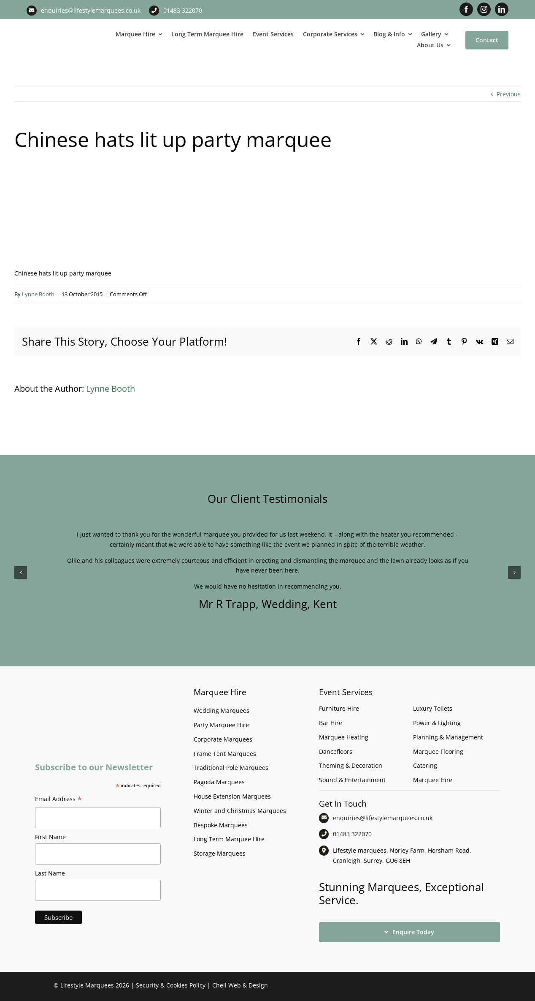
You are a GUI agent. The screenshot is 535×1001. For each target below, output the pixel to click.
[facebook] (466, 9)
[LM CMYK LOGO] (67, 26)
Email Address (58, 800)
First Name (50, 837)
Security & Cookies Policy (170, 985)
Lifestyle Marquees (87, 985)
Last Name (50, 873)
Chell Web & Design (240, 985)
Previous (509, 94)
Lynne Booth (38, 294)
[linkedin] (501, 9)
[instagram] (484, 9)
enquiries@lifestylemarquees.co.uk (91, 10)
